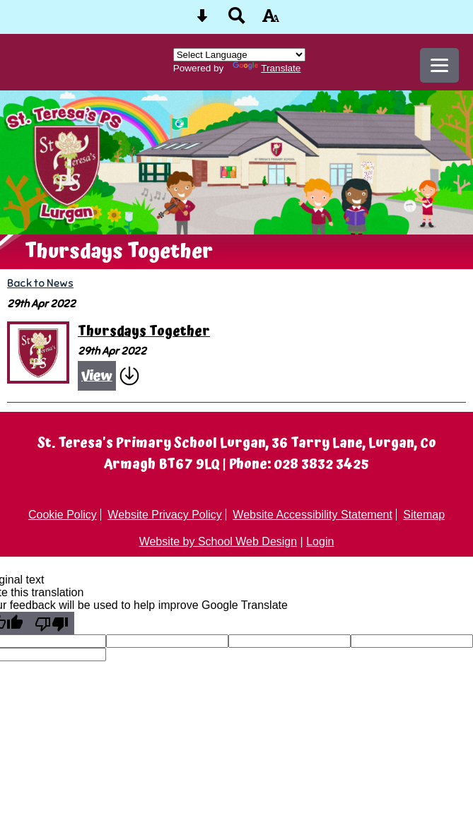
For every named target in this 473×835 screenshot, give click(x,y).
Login (320, 541)
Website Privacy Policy (164, 515)
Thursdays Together (144, 332)
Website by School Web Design (218, 541)
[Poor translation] (51, 623)
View (96, 376)
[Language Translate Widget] (239, 54)
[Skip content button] (202, 20)
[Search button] (236, 20)
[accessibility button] (270, 20)
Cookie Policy (62, 515)
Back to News (40, 283)
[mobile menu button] (439, 65)
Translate (266, 68)
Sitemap (424, 515)
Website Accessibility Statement (312, 515)
